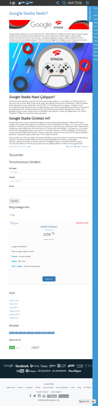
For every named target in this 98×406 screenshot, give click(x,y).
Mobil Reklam (49, 226)
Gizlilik (37, 387)
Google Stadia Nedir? (28, 13)
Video (73, 387)
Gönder (14, 201)
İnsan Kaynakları (62, 387)
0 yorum (70, 146)
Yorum (11, 186)
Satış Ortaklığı (48, 387)
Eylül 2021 (14, 307)
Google (29, 146)
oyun (37, 333)
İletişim (20, 387)
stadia (29, 333)
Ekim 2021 (14, 304)
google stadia (48, 333)
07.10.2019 (21, 146)
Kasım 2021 (14, 300)
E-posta (12, 177)
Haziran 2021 (15, 314)
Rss (12, 347)
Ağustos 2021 (15, 311)
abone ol (85, 146)
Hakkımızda (10, 387)
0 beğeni (78, 146)
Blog (79, 387)
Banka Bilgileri (56, 392)
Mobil (21, 333)
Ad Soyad (12, 168)
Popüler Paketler (42, 392)
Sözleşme (29, 387)
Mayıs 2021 (14, 318)
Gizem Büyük (13, 146)
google (13, 333)
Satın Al (49, 279)
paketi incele (49, 239)
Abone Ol (35, 347)
